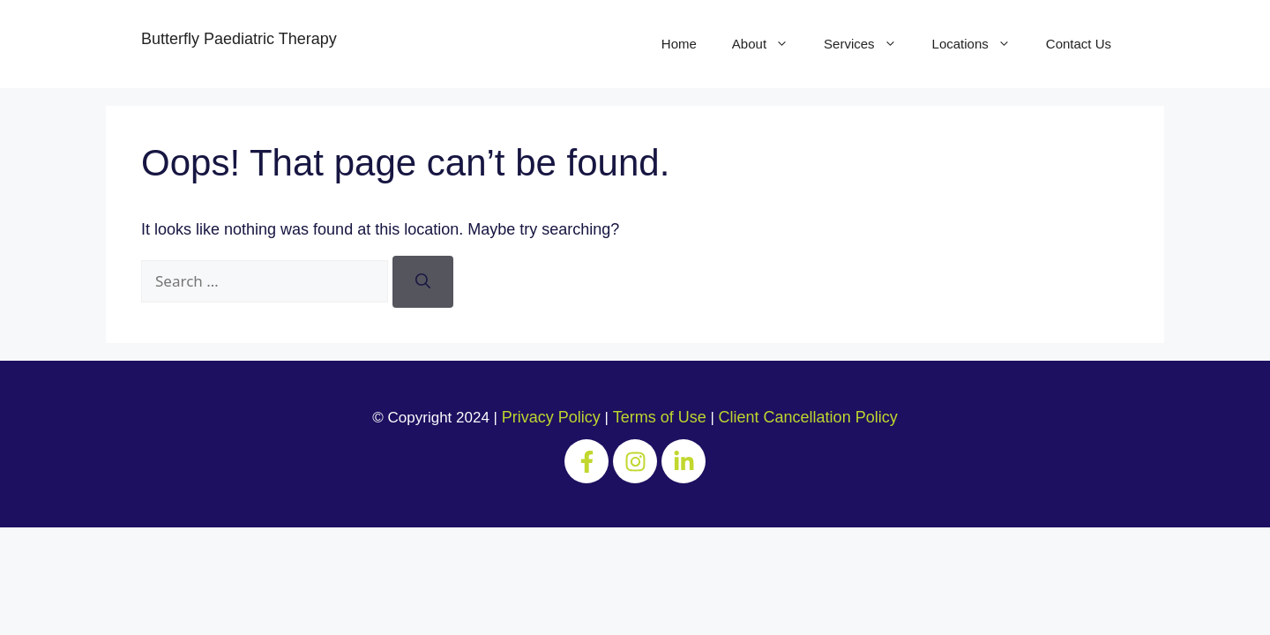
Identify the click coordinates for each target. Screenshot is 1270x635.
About (769, 44)
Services (869, 44)
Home (679, 43)
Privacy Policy (551, 417)
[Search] (422, 282)
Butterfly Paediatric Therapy (239, 39)
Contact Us (1078, 43)
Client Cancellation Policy (808, 417)
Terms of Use (659, 417)
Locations (980, 44)
